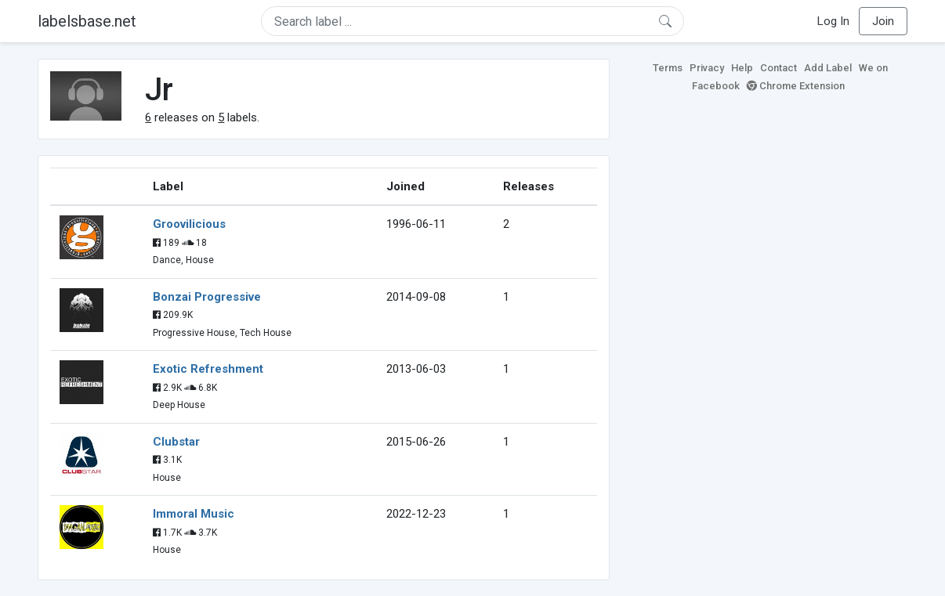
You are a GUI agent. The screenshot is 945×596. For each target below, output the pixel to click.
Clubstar (176, 442)
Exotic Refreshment (208, 369)
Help (742, 68)
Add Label (828, 68)
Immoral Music (193, 514)
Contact (778, 68)
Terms (667, 68)
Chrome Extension (796, 86)
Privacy (707, 68)
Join (883, 21)
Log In (833, 21)
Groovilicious (189, 224)
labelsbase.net (87, 21)
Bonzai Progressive (207, 297)
